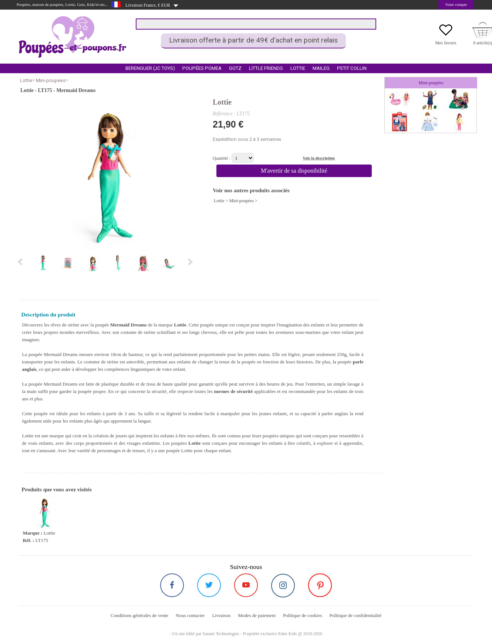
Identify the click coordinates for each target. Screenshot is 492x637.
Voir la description (319, 158)
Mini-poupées (50, 80)
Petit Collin (352, 68)
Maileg (321, 68)
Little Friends (266, 68)
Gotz (235, 68)
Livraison (221, 615)
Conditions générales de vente (139, 615)
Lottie (297, 68)
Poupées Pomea (202, 68)
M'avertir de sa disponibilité (294, 170)
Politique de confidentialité (355, 615)
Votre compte (456, 4)
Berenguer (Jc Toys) (150, 68)
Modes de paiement (257, 615)
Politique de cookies (302, 615)
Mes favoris (445, 42)
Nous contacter (190, 615)
